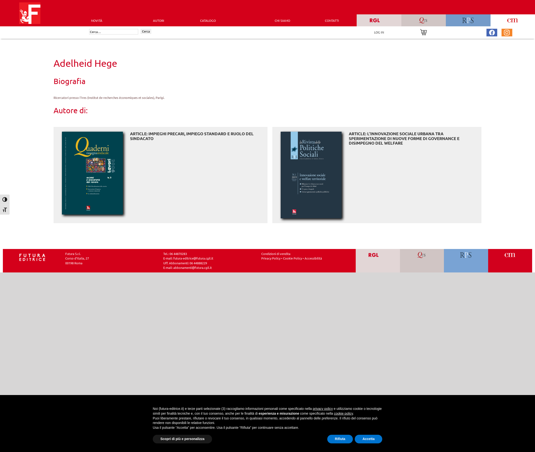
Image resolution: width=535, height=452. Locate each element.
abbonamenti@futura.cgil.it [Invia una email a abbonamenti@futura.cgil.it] (192, 268)
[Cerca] (113, 32)
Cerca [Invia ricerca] (146, 31)
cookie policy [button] (343, 413)
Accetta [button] (368, 439)
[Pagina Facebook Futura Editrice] (492, 32)
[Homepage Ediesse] (32, 257)
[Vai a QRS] (421, 260)
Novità (96, 20)
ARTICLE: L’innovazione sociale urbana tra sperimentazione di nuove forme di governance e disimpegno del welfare (404, 138)
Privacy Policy (270, 258)
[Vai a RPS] (466, 260)
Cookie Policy (292, 258)
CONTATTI (332, 20)
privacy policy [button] (323, 409)
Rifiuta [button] (340, 439)
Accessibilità (313, 258)
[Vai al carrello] (423, 32)
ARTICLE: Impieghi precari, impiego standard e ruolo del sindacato (192, 136)
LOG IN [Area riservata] (379, 32)
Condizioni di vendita (275, 254)
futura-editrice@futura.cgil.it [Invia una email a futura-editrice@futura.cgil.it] (193, 258)
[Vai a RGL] (377, 260)
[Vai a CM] (510, 260)
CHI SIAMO (282, 20)
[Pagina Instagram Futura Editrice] (507, 32)
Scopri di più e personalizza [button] (182, 439)
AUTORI (158, 20)
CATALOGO (208, 20)
